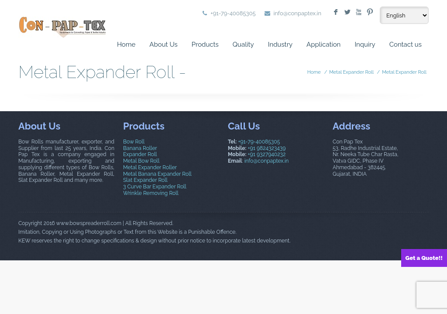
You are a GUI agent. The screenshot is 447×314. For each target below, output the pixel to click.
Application (323, 44)
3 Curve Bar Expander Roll (154, 187)
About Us (163, 44)
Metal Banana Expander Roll (157, 174)
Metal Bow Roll (141, 161)
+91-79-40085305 (259, 142)
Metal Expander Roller (150, 167)
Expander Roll (140, 154)
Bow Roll (133, 142)
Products (205, 44)
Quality (243, 44)
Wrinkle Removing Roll (151, 193)
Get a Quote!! (424, 258)
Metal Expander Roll (351, 72)
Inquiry (364, 44)
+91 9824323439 (267, 148)
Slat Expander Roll (145, 180)
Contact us (405, 44)
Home (126, 44)
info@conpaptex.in (298, 13)
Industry (280, 44)
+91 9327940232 (267, 154)
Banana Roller (140, 148)
